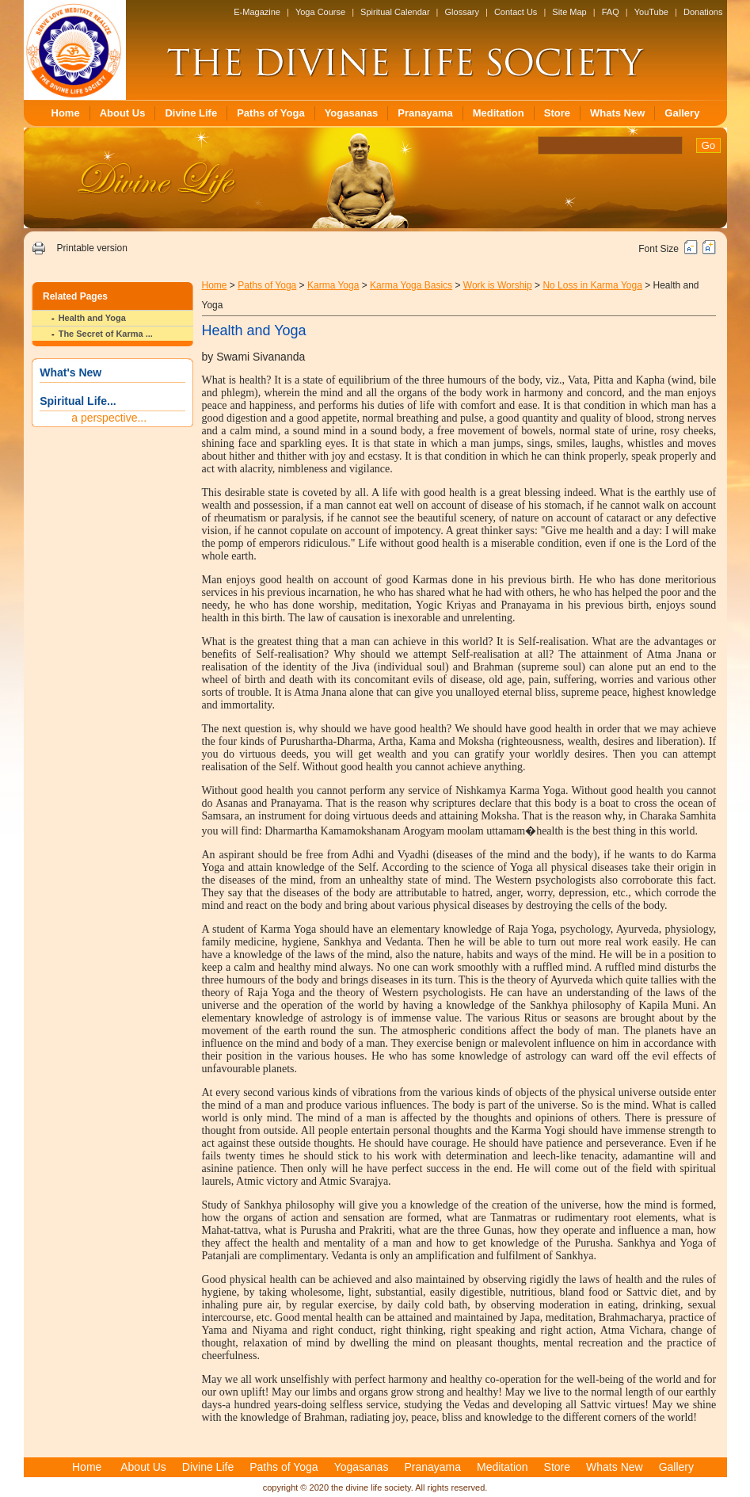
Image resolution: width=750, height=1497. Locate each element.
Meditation (498, 113)
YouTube (651, 12)
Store (557, 113)
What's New (70, 372)
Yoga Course (320, 12)
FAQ (610, 12)
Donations (703, 12)
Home (65, 113)
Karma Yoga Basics (411, 285)
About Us (123, 113)
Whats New (617, 113)
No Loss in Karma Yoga (592, 285)
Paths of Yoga (270, 113)
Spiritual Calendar (394, 12)
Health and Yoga (92, 318)
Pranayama (425, 113)
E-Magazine (257, 12)
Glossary (462, 12)
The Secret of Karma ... (106, 333)
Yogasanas (352, 113)
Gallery (681, 113)
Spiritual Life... (78, 401)
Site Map (569, 12)
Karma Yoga (333, 285)
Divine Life (191, 113)
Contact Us (515, 12)
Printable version (91, 248)
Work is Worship (497, 285)
